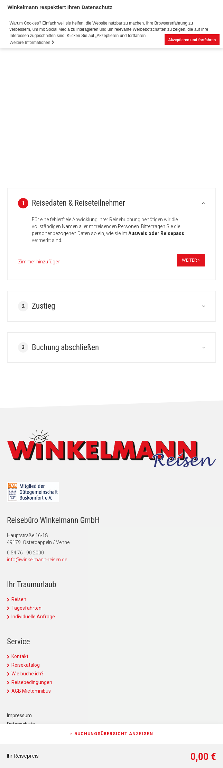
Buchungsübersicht (111, 733)
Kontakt (19, 656)
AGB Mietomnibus (31, 691)
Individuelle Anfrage (33, 616)
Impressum (19, 715)
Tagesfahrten (26, 608)
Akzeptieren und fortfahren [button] (192, 40)
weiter (191, 260)
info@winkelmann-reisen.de (37, 559)
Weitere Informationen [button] (32, 42)
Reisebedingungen (31, 682)
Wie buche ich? (27, 673)
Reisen (18, 599)
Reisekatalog (25, 665)
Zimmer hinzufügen (39, 261)
